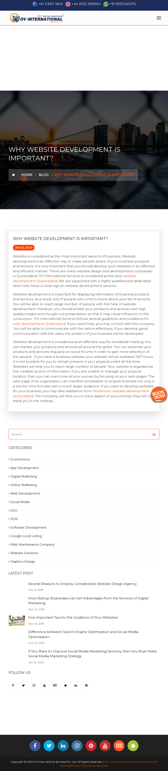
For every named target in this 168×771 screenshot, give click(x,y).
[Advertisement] (84, 57)
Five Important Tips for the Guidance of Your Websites (73, 617)
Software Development (28, 528)
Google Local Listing (25, 536)
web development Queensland (39, 324)
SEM (13, 519)
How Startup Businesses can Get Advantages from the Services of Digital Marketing (88, 600)
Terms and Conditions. (117, 761)
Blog (44, 175)
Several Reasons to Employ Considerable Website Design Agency (82, 584)
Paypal (103, 765)
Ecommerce (19, 459)
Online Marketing (23, 485)
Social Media (19, 502)
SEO (13, 510)
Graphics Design (22, 562)
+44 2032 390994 (86, 4)
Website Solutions (23, 553)
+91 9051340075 (122, 4)
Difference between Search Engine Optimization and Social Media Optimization (83, 634)
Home (26, 175)
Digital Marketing (23, 476)
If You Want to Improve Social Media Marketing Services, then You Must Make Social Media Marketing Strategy (92, 653)
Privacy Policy (80, 765)
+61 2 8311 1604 (50, 4)
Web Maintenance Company (31, 545)
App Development (24, 468)
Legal (94, 765)
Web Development (24, 493)
